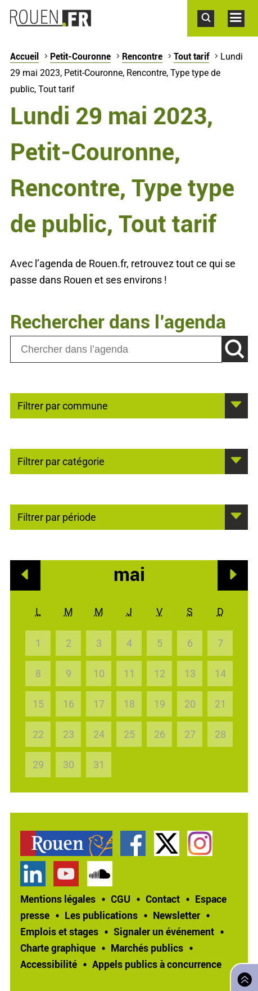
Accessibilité (48, 964)
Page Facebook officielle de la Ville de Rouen (133, 843)
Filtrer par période (56, 516)
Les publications (101, 915)
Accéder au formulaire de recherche (212, 33)
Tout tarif (191, 56)
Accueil (24, 56)
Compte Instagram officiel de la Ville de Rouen (199, 843)
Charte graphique (58, 947)
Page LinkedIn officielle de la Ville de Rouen (33, 873)
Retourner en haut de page (242, 976)
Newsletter (176, 915)
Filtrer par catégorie (61, 460)
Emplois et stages (59, 931)
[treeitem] (70, 843)
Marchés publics (147, 947)
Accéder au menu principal (243, 33)
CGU (120, 899)
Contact (163, 899)
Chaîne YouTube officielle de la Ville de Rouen (66, 873)
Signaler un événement (164, 931)
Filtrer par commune (62, 405)
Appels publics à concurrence (156, 964)
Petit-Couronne (80, 56)
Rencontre (142, 56)
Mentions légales (58, 899)
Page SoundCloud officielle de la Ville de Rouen (99, 873)
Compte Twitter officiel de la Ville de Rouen (166, 843)
